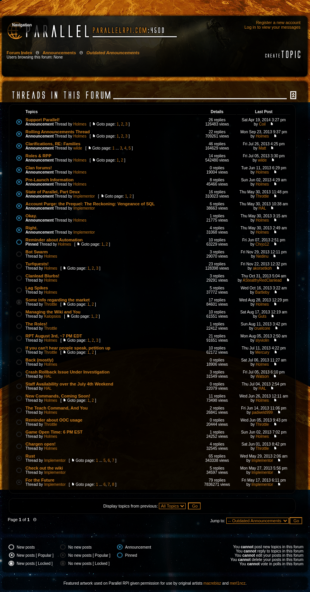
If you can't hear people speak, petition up (68, 348)
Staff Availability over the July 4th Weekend (69, 384)
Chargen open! (41, 444)
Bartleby (262, 292)
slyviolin (262, 340)
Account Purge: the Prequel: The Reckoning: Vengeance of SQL (90, 203)
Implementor (84, 196)
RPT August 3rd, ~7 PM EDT (54, 336)
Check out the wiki (44, 468)
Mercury (262, 352)
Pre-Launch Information (50, 179)
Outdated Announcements (113, 52)
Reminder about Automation (54, 239)
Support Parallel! (43, 119)
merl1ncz (238, 583)
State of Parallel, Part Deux (53, 191)
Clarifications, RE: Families (53, 143)
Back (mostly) (39, 360)
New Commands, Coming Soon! (58, 396)
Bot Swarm (37, 252)
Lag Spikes (37, 288)
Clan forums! (39, 167)
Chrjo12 (262, 244)
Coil (262, 124)
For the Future (40, 480)
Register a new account (278, 22)
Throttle (262, 196)
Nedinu (262, 256)
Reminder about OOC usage (54, 420)
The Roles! (36, 324)
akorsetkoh (262, 268)
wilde (77, 148)
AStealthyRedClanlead (262, 280)
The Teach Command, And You (57, 408)
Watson (262, 376)
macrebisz (212, 583)
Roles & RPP (39, 155)
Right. (32, 227)
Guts (262, 316)
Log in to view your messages (273, 27)
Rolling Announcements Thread (58, 131)
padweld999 (262, 412)
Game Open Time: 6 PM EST (54, 432)
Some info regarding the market (58, 300)
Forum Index (19, 52)
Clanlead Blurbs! (42, 276)
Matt (262, 148)
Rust (30, 456)
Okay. (31, 215)
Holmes (79, 124)
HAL (262, 208)
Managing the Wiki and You (53, 312)
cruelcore (262, 328)
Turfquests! (37, 264)
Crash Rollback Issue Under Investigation (68, 372)
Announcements (59, 52)
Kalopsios (52, 316)
